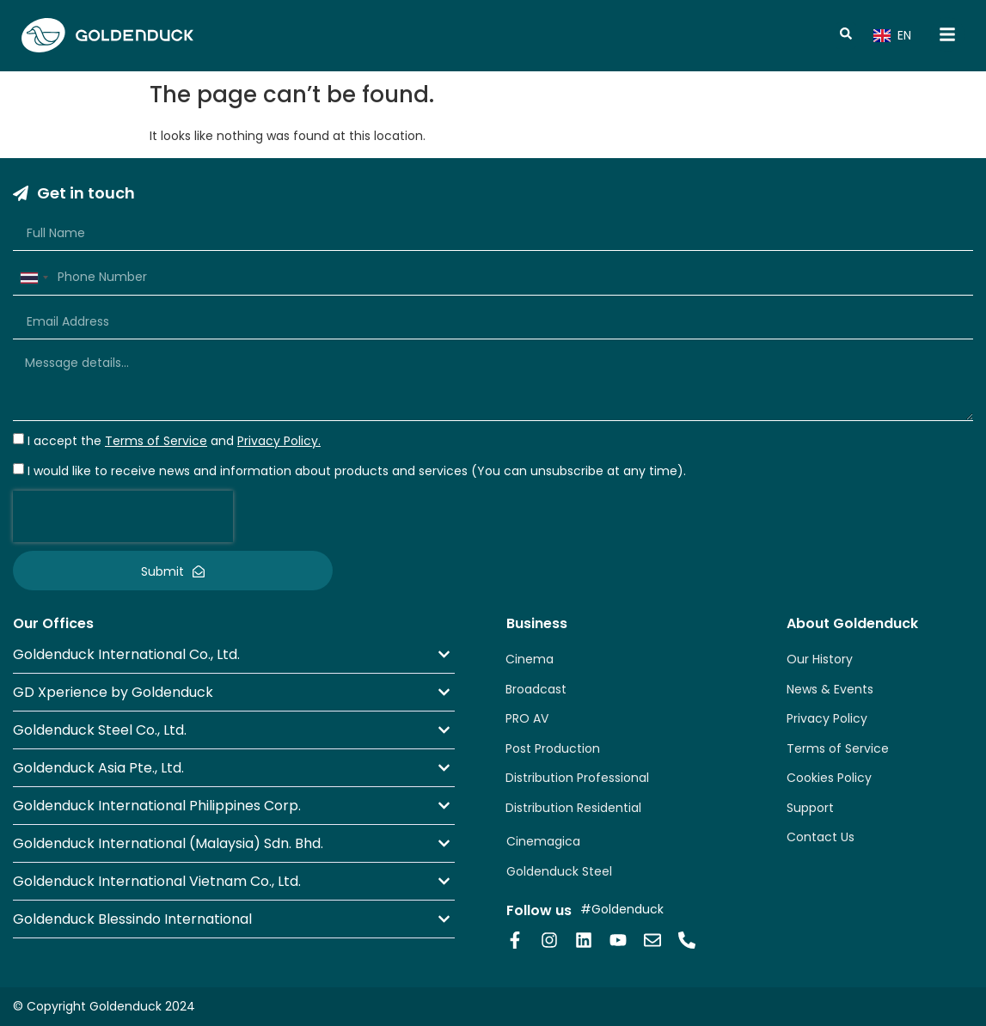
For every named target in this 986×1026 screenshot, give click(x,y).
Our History (820, 659)
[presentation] (123, 516)
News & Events (830, 689)
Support (810, 807)
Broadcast (535, 689)
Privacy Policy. (279, 440)
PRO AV (526, 718)
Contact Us (820, 837)
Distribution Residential (573, 807)
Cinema (529, 659)
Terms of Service (838, 748)
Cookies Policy (829, 777)
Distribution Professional (577, 777)
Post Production (552, 748)
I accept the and (174, 440)
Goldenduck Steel (559, 871)
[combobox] (33, 277)
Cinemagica (543, 841)
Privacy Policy (827, 718)
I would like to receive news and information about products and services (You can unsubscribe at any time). (357, 470)
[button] (234, 654)
